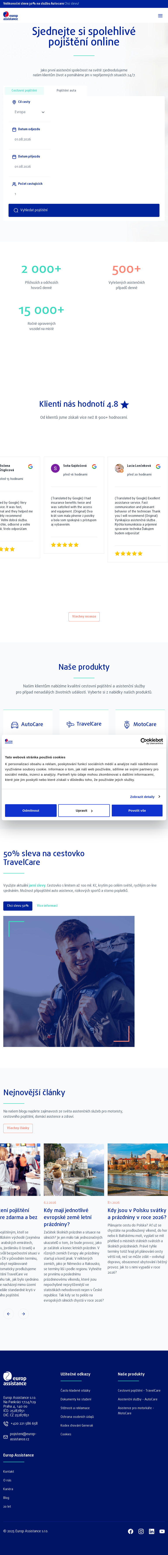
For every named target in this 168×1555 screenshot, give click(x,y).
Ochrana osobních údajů (77, 1417)
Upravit (84, 810)
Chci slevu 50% (18, 906)
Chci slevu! (72, 4)
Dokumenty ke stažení (76, 1399)
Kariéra (8, 1489)
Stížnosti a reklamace (75, 1408)
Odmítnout (30, 810)
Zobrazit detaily (142, 796)
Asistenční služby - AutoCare (138, 1399)
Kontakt (8, 1472)
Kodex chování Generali (77, 1426)
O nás (7, 1480)
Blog (6, 1498)
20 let (7, 1507)
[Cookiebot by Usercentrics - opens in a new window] (144, 741)
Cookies (66, 1434)
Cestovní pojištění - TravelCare (139, 1391)
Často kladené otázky (75, 1391)
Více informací (47, 906)
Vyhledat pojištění (30, 210)
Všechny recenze (84, 616)
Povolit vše (137, 810)
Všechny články (18, 1128)
